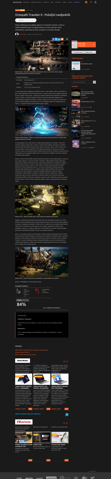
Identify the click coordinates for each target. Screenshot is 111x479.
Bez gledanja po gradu (86, 63)
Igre (54, 3)
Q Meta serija (37, 444)
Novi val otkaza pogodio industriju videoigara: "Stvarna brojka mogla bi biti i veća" (88, 133)
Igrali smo (18, 10)
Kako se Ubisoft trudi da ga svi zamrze (25, 354)
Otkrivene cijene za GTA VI (22, 352)
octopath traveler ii (29, 10)
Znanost (48, 3)
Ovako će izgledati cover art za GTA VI (88, 142)
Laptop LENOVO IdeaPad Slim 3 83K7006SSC (59, 387)
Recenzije (28, 3)
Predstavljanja (38, 3)
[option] (24, 387)
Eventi (72, 3)
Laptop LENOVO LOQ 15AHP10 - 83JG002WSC (40, 387)
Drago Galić (83, 116)
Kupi (30, 409)
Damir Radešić (23, 34)
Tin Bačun (83, 138)
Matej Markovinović (84, 107)
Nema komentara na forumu (28, 414)
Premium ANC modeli (58, 444)
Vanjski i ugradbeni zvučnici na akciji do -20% (23, 445)
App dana (60, 3)
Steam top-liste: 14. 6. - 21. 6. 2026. (88, 121)
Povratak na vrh (92, 471)
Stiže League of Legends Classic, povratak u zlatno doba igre (31, 350)
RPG (23, 10)
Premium (78, 3)
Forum (66, 3)
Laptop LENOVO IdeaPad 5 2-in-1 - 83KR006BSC (23, 387)
